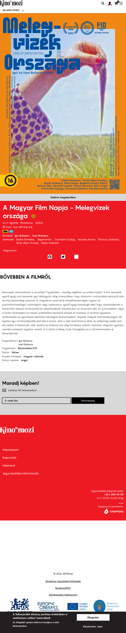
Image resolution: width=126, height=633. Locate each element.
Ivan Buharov (40, 235)
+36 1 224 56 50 (114, 494)
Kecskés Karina (86, 239)
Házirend (8, 465)
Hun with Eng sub (22, 226)
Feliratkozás (88, 400)
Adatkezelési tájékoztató (63, 594)
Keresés (103, 3)
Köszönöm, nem (92, 626)
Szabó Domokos (25, 239)
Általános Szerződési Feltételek (63, 581)
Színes (15, 352)
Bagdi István (44, 239)
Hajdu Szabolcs (50, 242)
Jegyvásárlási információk (20, 473)
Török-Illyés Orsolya (27, 242)
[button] (111, 3)
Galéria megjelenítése (63, 197)
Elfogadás (93, 617)
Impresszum (10, 449)
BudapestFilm (63, 587)
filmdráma (26, 222)
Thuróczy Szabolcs (108, 239)
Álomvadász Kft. (27, 348)
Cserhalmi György (65, 239)
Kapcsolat (9, 457)
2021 (39, 222)
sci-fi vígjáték (10, 222)
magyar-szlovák (33, 356)
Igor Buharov (22, 235)
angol (24, 360)
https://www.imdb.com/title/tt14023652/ (5, 231)
